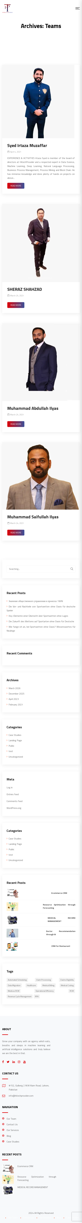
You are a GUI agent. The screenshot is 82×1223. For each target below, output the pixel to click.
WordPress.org (14, 808)
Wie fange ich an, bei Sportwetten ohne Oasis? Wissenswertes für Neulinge (41, 628)
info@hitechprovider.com (21, 1095)
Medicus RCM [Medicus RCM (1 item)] (13, 990)
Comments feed (14, 801)
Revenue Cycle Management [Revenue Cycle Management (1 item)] (19, 996)
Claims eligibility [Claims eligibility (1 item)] (67, 979)
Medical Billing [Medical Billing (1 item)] (48, 985)
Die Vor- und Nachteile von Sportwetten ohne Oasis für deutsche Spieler (41, 608)
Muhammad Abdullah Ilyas (32, 408)
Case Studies (15, 735)
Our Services (13, 1130)
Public (11, 745)
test (11, 751)
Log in (10, 787)
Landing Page (15, 740)
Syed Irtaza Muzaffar (27, 145)
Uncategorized (16, 756)
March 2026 (14, 688)
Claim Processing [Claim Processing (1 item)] (43, 979)
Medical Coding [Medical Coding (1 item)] (67, 985)
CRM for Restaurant (60, 946)
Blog (9, 1136)
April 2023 (14, 699)
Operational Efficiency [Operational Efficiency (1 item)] (45, 990)
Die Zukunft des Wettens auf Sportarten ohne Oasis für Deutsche (41, 621)
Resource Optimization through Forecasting (59, 906)
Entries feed (13, 794)
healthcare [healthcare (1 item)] (31, 985)
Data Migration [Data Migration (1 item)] (14, 985)
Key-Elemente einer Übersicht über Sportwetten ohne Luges (38, 616)
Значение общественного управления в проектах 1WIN (36, 601)
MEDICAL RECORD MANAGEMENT (61, 919)
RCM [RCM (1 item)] (72, 990)
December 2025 (16, 693)
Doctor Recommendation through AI (60, 933)
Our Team (11, 1118)
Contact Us (12, 1124)
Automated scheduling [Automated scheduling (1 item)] (17, 979)
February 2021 (16, 704)
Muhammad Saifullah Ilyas (33, 516)
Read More (16, 185)
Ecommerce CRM (59, 892)
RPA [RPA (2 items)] (37, 996)
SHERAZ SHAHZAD (24, 289)
